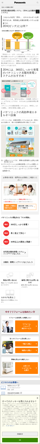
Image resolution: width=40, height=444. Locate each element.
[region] (20, 419)
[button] (37, 11)
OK (20, 440)
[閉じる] (37, 398)
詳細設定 (20, 434)
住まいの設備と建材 (7, 7)
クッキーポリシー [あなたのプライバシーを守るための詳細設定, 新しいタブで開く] (10, 425)
